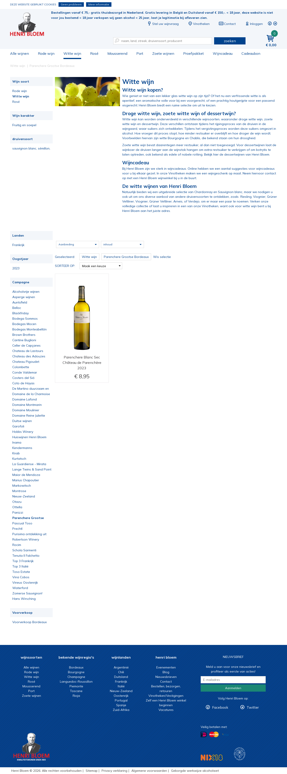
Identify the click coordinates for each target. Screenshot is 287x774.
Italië (121, 686)
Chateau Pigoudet (25, 362)
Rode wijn (46, 53)
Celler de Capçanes (26, 345)
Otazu (17, 502)
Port (139, 53)
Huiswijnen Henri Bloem (29, 437)
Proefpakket (193, 53)
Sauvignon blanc (230, 192)
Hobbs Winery (22, 432)
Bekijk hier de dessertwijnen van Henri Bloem (236, 154)
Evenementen (166, 667)
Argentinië (121, 667)
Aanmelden (233, 688)
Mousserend (117, 53)
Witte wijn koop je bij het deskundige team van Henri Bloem (30, 25)
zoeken (230, 41)
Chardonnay (203, 192)
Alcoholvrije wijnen (25, 292)
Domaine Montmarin (27, 405)
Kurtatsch (19, 459)
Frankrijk (18, 245)
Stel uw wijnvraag (163, 24)
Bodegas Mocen (24, 324)
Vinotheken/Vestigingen (165, 696)
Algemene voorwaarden (149, 771)
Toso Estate (21, 572)
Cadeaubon (250, 53)
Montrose (19, 491)
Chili (121, 672)
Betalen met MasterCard (214, 734)
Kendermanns (22, 448)
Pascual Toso (22, 523)
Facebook (220, 707)
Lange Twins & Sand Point (31, 469)
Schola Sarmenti (24, 550)
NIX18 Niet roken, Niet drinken (212, 757)
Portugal (121, 700)
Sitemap (92, 771)
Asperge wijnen (23, 297)
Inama (16, 442)
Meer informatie (98, 4)
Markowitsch (21, 486)
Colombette (20, 367)
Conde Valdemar (24, 372)
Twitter (253, 707)
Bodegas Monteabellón (29, 329)
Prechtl (17, 529)
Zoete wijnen (163, 53)
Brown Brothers (23, 335)
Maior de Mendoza (26, 475)
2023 (16, 268)
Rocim (16, 545)
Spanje (121, 705)
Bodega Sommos (25, 319)
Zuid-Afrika (121, 710)
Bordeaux (76, 667)
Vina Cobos (20, 577)
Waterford (20, 588)
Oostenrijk (121, 696)
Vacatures (166, 710)
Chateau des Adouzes (28, 356)
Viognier (259, 197)
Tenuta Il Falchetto (25, 556)
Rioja (76, 696)
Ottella (17, 507)
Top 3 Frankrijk (23, 561)
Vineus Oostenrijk (25, 582)
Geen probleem (71, 4)
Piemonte (76, 686)
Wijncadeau (223, 53)
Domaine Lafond (24, 399)
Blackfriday (20, 313)
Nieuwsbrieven (166, 677)
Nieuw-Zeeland (23, 496)
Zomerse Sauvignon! (27, 593)
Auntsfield (19, 302)
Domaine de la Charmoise (31, 394)
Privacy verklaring (114, 771)
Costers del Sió (23, 378)
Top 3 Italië (20, 566)
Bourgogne (76, 672)
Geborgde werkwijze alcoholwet (195, 771)
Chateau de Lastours (27, 351)
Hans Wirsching (24, 599)
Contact (227, 24)
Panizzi (17, 512)
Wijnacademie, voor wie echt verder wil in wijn (239, 754)
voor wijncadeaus (261, 169)
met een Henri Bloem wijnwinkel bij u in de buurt (161, 178)
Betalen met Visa (225, 735)
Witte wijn (72, 53)
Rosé (94, 53)
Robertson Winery (25, 539)
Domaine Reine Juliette (28, 415)
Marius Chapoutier (25, 480)
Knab (16, 453)
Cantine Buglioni (24, 340)
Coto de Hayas (23, 383)
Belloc (16, 308)
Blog (166, 672)
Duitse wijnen (22, 421)
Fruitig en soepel (24, 125)
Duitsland (121, 677)
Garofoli (18, 426)
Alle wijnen (19, 53)
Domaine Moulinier (25, 410)
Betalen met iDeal (204, 734)
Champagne (76, 677)
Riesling (246, 197)
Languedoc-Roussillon (76, 681)
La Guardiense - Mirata (29, 464)
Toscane (76, 691)
